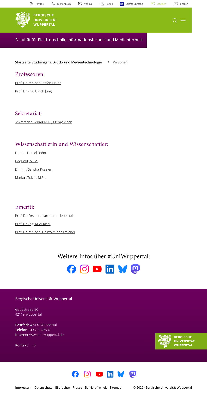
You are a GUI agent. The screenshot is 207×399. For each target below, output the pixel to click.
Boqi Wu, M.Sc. (26, 161)
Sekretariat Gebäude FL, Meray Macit (43, 122)
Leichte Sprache (134, 3)
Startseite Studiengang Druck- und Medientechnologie (59, 62)
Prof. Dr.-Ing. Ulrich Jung (33, 91)
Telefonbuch (64, 3)
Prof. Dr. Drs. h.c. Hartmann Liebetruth (44, 215)
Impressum (23, 387)
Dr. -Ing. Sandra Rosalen (33, 169)
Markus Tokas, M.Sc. (30, 177)
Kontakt (22, 345)
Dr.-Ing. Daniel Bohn (30, 152)
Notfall (109, 3)
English (184, 3)
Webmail (88, 3)
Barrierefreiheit (96, 387)
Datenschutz (43, 387)
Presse (77, 387)
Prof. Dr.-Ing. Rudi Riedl (33, 224)
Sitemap (115, 387)
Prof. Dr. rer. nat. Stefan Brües (38, 83)
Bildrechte (62, 387)
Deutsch (161, 3)
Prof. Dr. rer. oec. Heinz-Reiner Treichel (45, 232)
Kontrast (39, 3)
